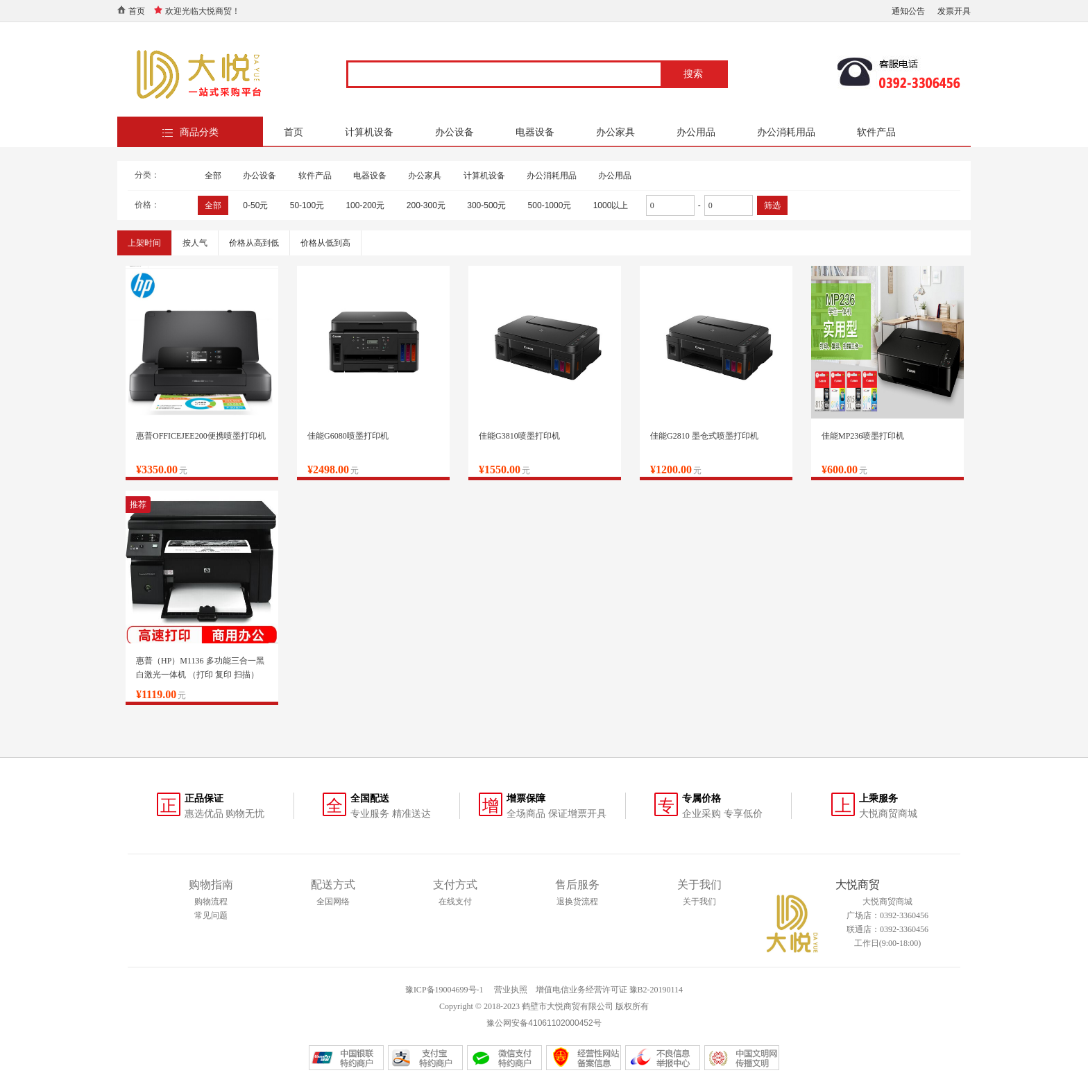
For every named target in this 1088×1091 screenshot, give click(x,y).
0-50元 (255, 205)
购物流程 (211, 901)
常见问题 (211, 915)
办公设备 (454, 131)
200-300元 (426, 205)
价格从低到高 (325, 243)
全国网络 (333, 901)
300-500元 (486, 205)
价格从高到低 (254, 243)
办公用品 (696, 131)
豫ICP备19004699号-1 (444, 990)
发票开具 (954, 11)
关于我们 (699, 901)
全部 (213, 175)
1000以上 (611, 205)
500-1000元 (550, 205)
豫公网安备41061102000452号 (543, 1023)
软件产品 (876, 131)
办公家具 (615, 131)
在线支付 (455, 901)
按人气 (194, 243)
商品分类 (199, 131)
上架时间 (144, 243)
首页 (136, 11)
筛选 (772, 205)
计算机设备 (369, 131)
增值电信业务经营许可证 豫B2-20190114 (609, 990)
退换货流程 (577, 901)
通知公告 (908, 11)
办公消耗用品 (786, 131)
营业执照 (510, 990)
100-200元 (365, 205)
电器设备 (535, 131)
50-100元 (307, 205)
